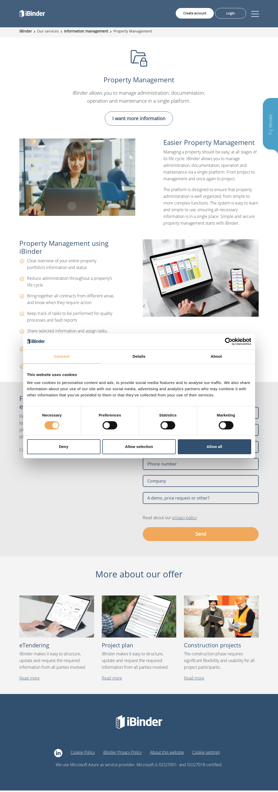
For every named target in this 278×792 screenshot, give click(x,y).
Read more (29, 680)
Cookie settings (206, 754)
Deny (64, 446)
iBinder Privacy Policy (122, 754)
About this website (167, 754)
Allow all (214, 446)
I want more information (138, 120)
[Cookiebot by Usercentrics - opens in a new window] (228, 341)
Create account (193, 13)
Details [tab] (139, 356)
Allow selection (139, 446)
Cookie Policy (83, 754)
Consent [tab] (62, 356)
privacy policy (184, 519)
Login (230, 13)
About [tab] (216, 356)
